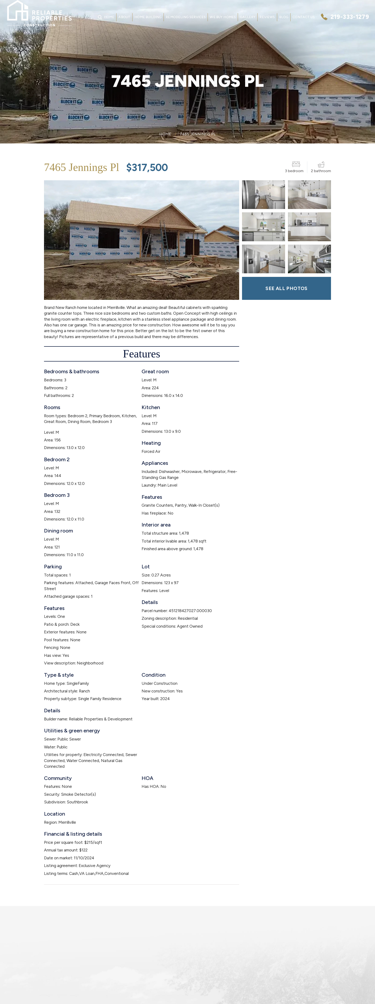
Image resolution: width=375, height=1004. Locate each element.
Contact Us (303, 17)
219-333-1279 (350, 17)
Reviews (267, 17)
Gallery (247, 17)
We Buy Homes (223, 17)
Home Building (148, 17)
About (124, 17)
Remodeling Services (186, 17)
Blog (284, 17)
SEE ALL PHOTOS (286, 288)
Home (109, 17)
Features (141, 354)
